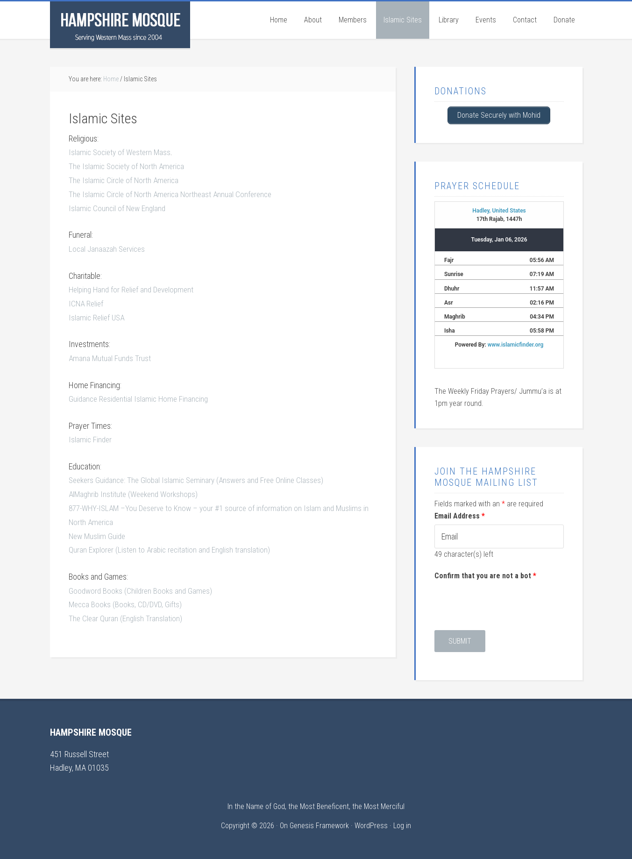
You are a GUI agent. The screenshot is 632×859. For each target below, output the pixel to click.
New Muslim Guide (98, 531)
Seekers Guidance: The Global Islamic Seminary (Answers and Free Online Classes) (201, 477)
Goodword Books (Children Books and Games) (142, 585)
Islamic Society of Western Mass (122, 152)
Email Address (459, 515)
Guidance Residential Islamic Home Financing (141, 396)
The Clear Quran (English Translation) (126, 613)
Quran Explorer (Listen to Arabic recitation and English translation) (172, 545)
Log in (402, 824)
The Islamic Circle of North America (125, 180)
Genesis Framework (319, 824)
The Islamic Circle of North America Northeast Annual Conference (173, 193)
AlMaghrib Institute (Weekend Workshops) (136, 490)
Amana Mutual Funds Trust (110, 355)
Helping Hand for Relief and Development (134, 287)
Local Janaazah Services (109, 247)
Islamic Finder (91, 436)
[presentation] (505, 601)
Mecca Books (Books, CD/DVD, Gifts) (127, 599)
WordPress (371, 824)
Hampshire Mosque (120, 24)
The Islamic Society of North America (129, 165)
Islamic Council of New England (119, 207)
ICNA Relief (87, 301)
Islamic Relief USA (98, 315)
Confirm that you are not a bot (485, 574)
